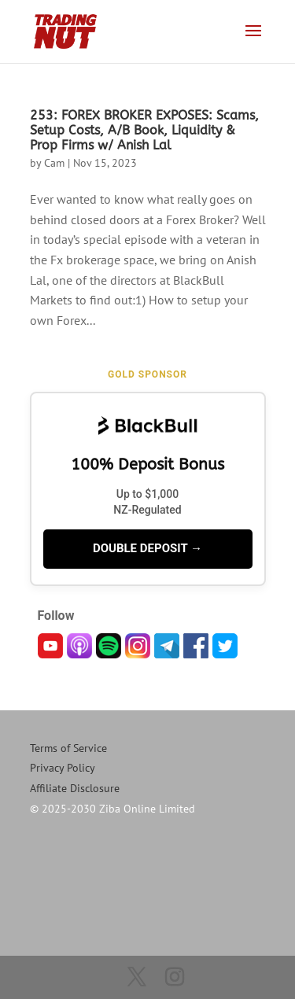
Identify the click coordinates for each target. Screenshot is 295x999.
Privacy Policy (62, 768)
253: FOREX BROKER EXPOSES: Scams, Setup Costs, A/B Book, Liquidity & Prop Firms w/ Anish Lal (144, 130)
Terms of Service (68, 748)
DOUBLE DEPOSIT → (147, 548)
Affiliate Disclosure (75, 788)
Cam (54, 163)
